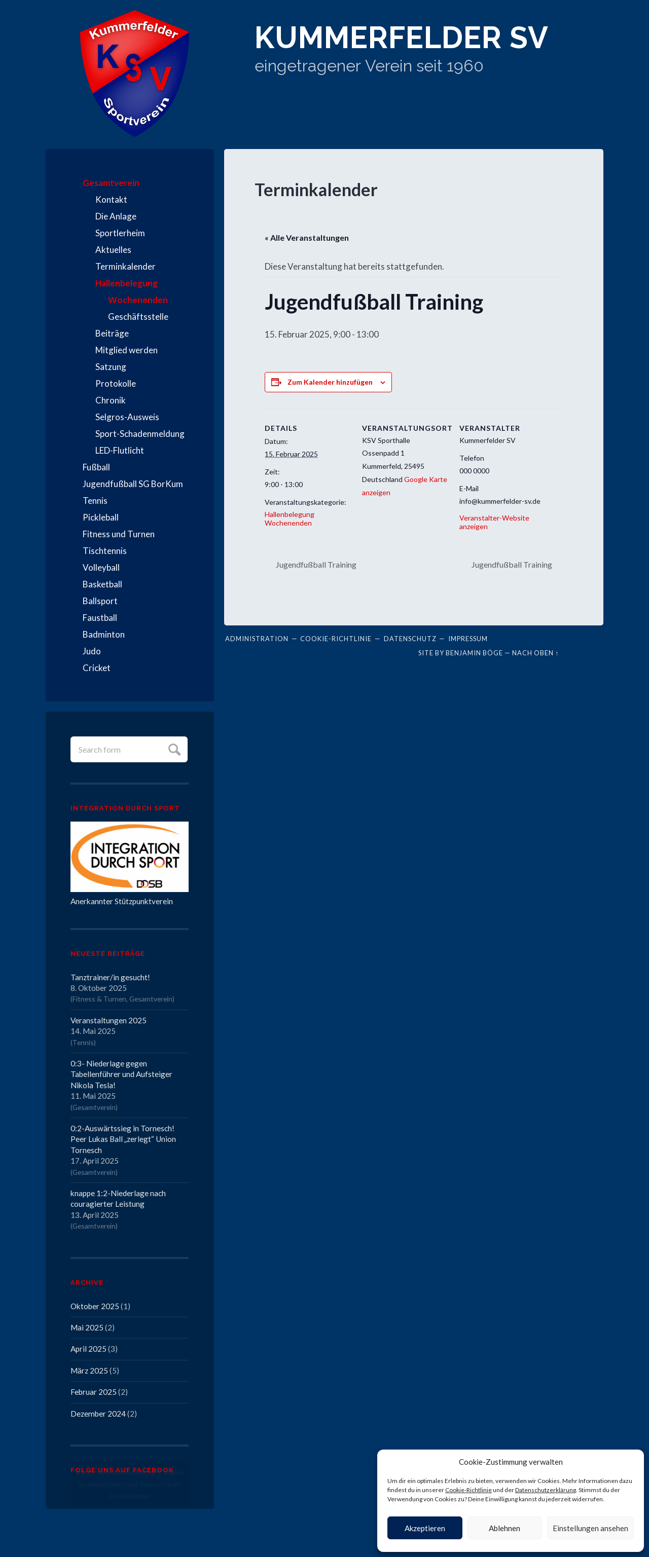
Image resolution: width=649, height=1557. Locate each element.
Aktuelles (113, 249)
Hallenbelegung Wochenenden (289, 518)
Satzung (110, 366)
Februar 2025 (93, 1391)
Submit (173, 748)
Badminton (104, 634)
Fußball (96, 467)
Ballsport (100, 601)
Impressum (468, 639)
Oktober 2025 (94, 1306)
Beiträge (112, 333)
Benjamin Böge (474, 653)
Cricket (97, 667)
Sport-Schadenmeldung (140, 433)
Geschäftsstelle (138, 316)
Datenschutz (410, 639)
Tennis (95, 500)
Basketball (102, 584)
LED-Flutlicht (119, 450)
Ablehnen (504, 1528)
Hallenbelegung (126, 283)
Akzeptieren (425, 1528)
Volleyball (101, 567)
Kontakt (111, 199)
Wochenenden (138, 299)
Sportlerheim (120, 233)
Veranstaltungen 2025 (108, 1020)
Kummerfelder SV (402, 37)
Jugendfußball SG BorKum (133, 483)
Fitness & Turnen (99, 998)
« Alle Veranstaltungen (307, 237)
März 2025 (89, 1370)
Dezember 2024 (98, 1413)
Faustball (100, 617)
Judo (92, 651)
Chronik (110, 400)
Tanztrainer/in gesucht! (110, 977)
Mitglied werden (126, 350)
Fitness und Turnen (119, 534)
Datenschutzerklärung (545, 1490)
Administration (257, 639)
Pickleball (101, 517)
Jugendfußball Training (315, 564)
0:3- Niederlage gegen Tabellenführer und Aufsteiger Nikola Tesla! (121, 1074)
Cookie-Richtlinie (468, 1490)
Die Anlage (115, 216)
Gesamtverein (111, 182)
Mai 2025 (86, 1327)
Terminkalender (125, 266)
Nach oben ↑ (535, 653)
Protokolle (115, 383)
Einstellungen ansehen (590, 1528)
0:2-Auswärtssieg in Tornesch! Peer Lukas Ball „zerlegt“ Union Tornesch (123, 1139)
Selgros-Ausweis (127, 417)
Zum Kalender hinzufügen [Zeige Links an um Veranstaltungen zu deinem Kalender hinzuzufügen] (330, 382)
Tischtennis (105, 550)
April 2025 (88, 1348)
